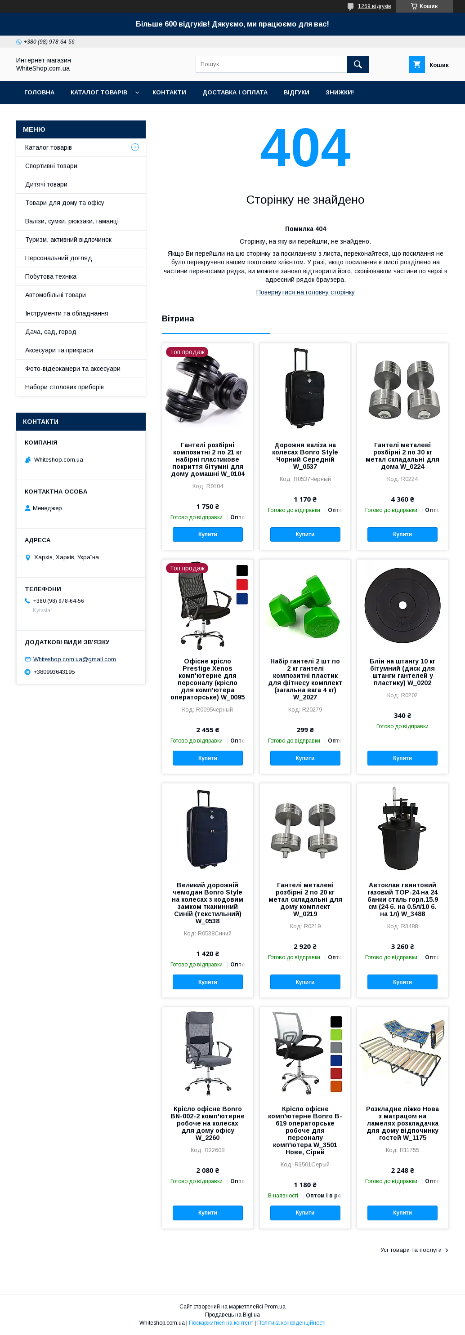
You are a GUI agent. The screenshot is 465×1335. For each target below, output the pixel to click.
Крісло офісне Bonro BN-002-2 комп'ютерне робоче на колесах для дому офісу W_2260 (207, 1123)
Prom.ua (275, 1307)
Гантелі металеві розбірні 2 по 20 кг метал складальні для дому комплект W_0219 (305, 899)
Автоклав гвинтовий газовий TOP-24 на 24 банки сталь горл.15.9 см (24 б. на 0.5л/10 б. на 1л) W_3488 (402, 899)
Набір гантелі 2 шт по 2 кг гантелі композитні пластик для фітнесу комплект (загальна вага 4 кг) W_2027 (305, 679)
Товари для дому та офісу (64, 202)
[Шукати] (358, 64)
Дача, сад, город (50, 331)
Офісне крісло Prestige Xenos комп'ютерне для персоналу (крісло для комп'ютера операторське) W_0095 (207, 679)
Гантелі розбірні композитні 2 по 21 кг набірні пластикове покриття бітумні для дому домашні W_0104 (208, 459)
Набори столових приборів (64, 387)
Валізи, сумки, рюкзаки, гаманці (72, 221)
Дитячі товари (46, 184)
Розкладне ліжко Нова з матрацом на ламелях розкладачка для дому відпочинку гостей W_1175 (402, 1123)
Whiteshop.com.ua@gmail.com (74, 659)
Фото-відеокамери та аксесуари (73, 368)
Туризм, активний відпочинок (68, 239)
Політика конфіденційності (291, 1323)
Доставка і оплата (235, 92)
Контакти (169, 92)
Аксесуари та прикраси (59, 350)
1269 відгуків (374, 6)
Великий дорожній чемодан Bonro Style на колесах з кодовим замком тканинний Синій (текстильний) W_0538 (207, 903)
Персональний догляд (58, 258)
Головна (39, 92)
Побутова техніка (50, 276)
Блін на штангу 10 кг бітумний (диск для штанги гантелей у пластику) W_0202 (402, 672)
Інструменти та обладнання (66, 313)
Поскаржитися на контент (221, 1323)
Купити (207, 534)
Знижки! (340, 92)
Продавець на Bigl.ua (232, 1315)
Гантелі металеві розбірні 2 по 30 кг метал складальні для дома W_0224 (402, 455)
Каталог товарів (99, 92)
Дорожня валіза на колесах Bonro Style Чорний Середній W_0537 (305, 455)
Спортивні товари (51, 165)
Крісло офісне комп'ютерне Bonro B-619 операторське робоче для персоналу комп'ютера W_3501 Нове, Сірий (305, 1130)
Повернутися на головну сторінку (305, 292)
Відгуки (296, 92)
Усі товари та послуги (411, 1249)
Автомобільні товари (55, 294)
